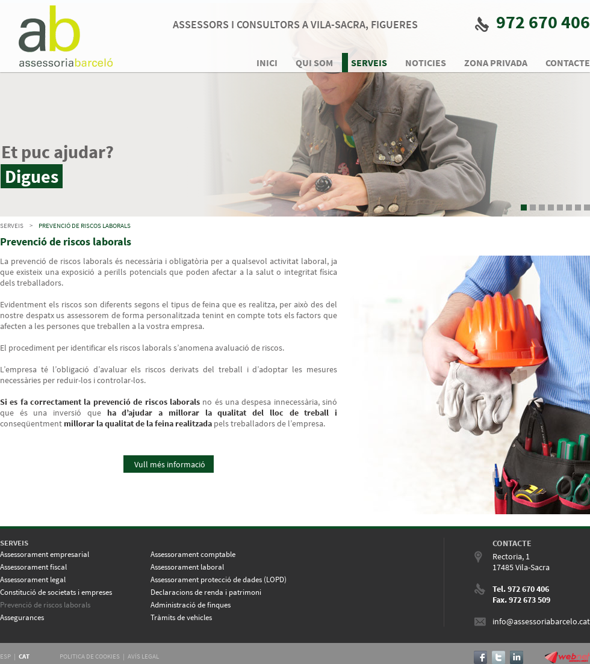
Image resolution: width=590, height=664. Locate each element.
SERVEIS (11, 225)
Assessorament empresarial (44, 554)
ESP (5, 656)
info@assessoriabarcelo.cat (541, 621)
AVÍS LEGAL (143, 656)
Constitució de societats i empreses (56, 592)
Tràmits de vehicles (181, 617)
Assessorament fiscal (33, 567)
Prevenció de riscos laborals (85, 225)
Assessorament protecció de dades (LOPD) (219, 579)
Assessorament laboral (187, 567)
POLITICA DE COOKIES (90, 656)
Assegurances (22, 617)
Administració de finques (191, 605)
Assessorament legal (33, 579)
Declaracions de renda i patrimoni (206, 592)
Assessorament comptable (193, 554)
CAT (24, 656)
